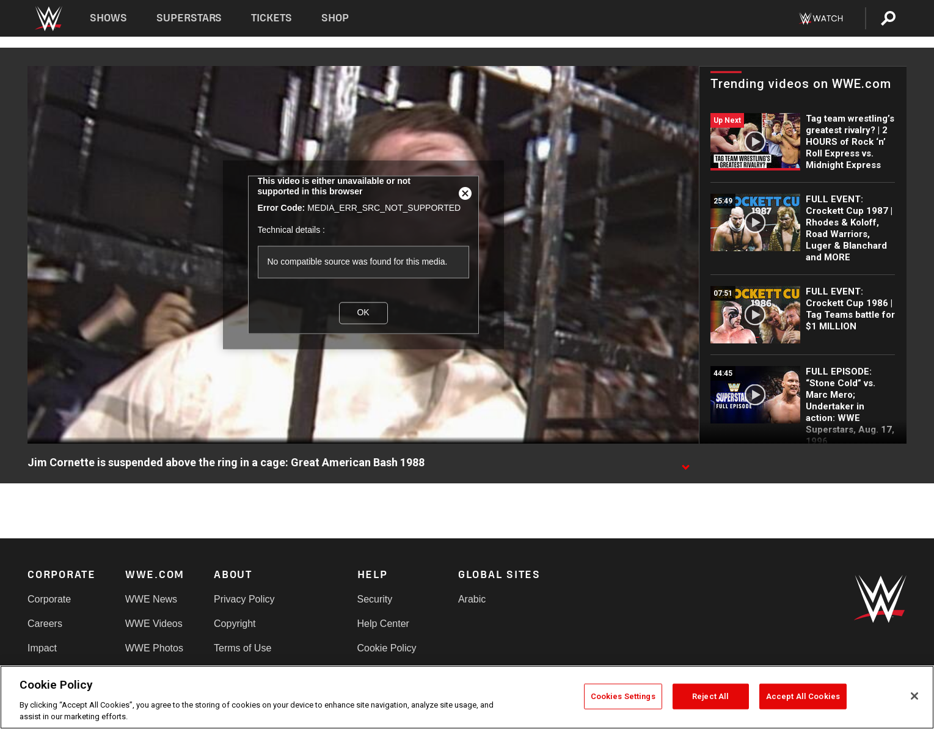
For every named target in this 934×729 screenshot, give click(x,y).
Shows (108, 18)
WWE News (151, 599)
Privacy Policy (244, 599)
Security (375, 599)
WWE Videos (154, 623)
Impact (42, 648)
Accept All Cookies (803, 696)
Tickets (271, 18)
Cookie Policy (387, 648)
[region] (467, 697)
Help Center (383, 623)
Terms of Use (242, 648)
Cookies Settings (623, 696)
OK (363, 313)
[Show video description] (685, 463)
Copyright (234, 623)
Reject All (710, 696)
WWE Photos (154, 648)
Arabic (472, 599)
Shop (335, 18)
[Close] (914, 696)
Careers (44, 623)
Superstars (189, 18)
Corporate (49, 599)
